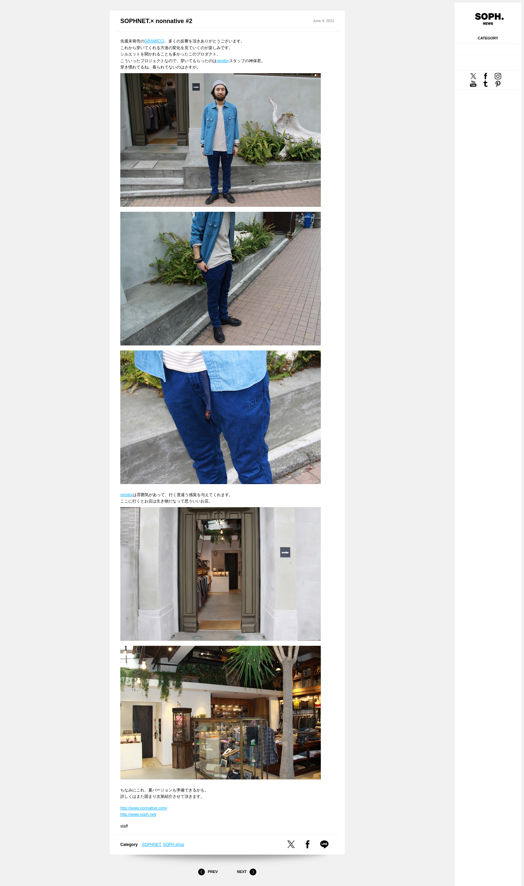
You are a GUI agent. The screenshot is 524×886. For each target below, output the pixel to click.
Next (246, 872)
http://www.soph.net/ (138, 814)
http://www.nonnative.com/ (143, 808)
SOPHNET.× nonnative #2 (156, 21)
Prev (208, 872)
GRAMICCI (154, 41)
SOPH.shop (173, 844)
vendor (223, 60)
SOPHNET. (152, 844)
